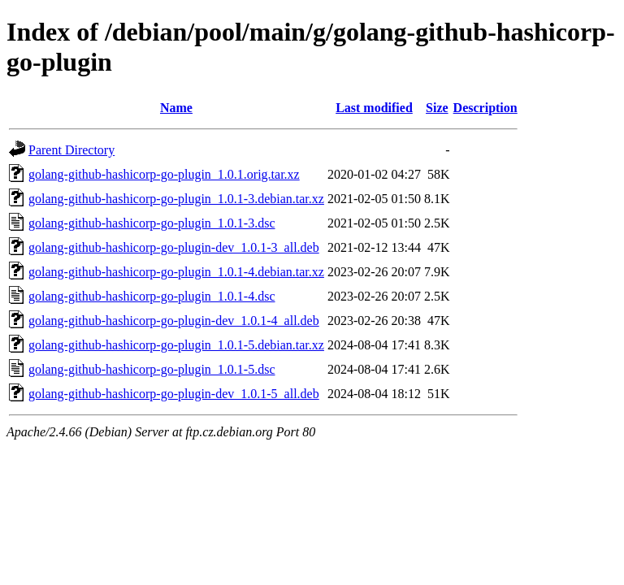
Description (485, 108)
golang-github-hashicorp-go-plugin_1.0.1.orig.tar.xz (164, 174)
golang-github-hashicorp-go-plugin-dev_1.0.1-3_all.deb (173, 247)
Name (176, 108)
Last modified (374, 108)
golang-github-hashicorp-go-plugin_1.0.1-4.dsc (151, 296)
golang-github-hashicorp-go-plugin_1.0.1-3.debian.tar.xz (176, 199)
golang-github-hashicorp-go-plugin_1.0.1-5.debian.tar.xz (176, 345)
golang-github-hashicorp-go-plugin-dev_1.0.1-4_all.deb (173, 320)
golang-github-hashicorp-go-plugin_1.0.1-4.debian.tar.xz (176, 272)
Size (437, 108)
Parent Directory (71, 150)
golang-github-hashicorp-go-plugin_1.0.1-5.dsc (151, 369)
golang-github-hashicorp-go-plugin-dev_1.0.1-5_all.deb (173, 394)
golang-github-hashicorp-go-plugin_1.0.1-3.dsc (151, 223)
